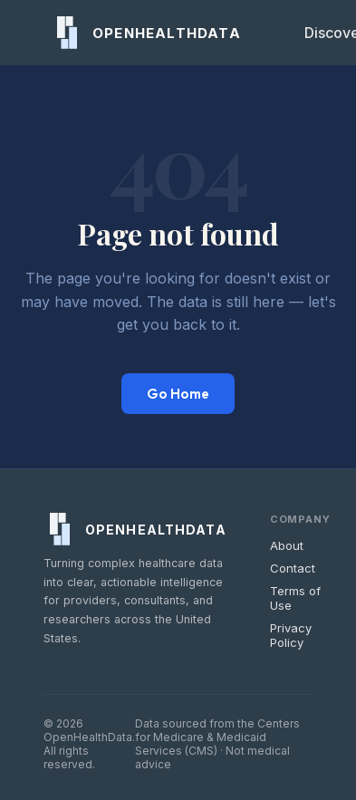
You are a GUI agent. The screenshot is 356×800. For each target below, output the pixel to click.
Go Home (178, 393)
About (286, 545)
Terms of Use (295, 597)
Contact (292, 568)
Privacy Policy (291, 635)
